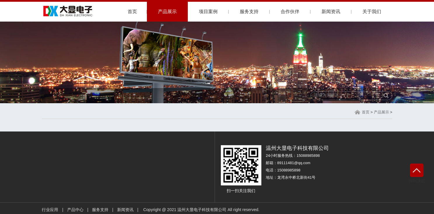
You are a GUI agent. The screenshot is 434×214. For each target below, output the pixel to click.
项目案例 (208, 11)
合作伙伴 (290, 11)
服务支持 (249, 11)
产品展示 (167, 11)
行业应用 (50, 209)
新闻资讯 (331, 11)
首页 (132, 11)
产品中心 (75, 209)
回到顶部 (417, 173)
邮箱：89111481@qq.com (288, 163)
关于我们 (371, 11)
